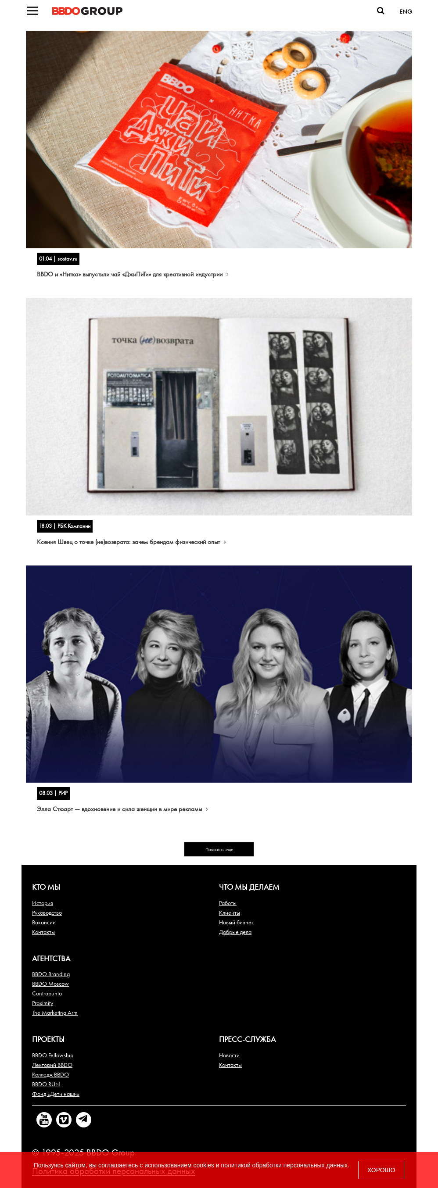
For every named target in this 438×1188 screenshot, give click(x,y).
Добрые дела (235, 932)
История (42, 903)
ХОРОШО (381, 1170)
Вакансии (44, 922)
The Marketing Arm (55, 1012)
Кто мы (46, 887)
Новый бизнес (236, 922)
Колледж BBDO (50, 1074)
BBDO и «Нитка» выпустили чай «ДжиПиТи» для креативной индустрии (133, 274)
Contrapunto (47, 993)
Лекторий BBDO (52, 1065)
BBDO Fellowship (52, 1055)
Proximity (42, 1003)
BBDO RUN (46, 1084)
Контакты (43, 932)
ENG (405, 11)
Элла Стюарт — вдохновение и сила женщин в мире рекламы (122, 809)
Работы (228, 903)
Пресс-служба (247, 1039)
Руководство (47, 912)
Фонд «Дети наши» (55, 1094)
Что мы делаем (249, 887)
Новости (229, 1055)
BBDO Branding (51, 974)
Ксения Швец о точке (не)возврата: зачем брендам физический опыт (131, 541)
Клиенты (229, 912)
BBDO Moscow (50, 984)
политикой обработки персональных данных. (285, 1165)
